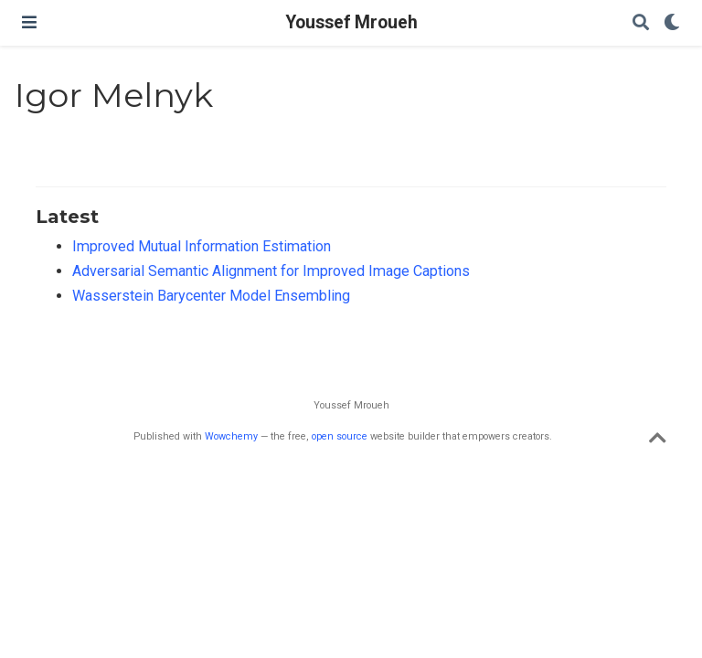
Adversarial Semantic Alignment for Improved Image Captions (271, 271)
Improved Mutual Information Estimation (201, 246)
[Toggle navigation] (29, 22)
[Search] (641, 23)
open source (339, 436)
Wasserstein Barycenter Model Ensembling (211, 295)
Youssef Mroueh (351, 22)
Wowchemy (231, 436)
